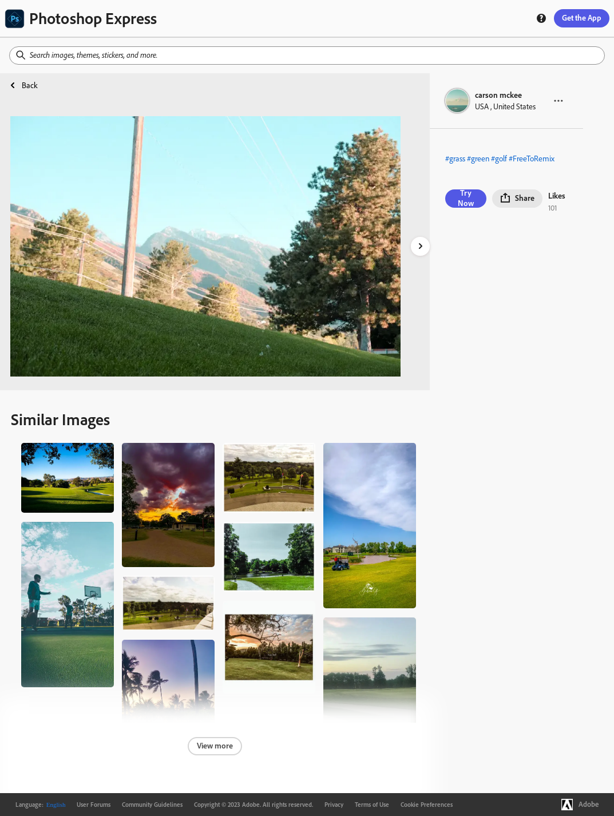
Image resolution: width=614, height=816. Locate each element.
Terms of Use (372, 805)
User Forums (93, 805)
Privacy (333, 805)
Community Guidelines (152, 805)
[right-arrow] (420, 246)
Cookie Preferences (427, 805)
